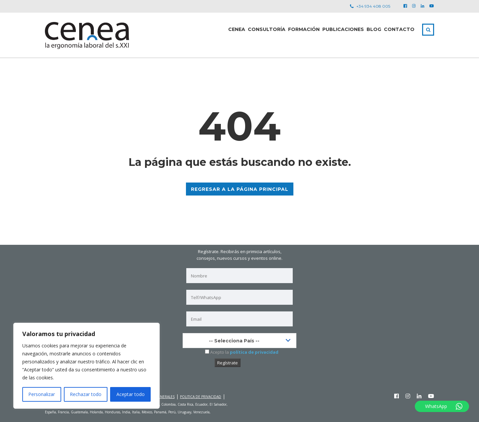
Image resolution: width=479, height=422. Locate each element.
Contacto (399, 29)
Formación (304, 29)
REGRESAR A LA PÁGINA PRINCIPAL (239, 189)
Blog (374, 29)
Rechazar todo (85, 394)
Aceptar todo (130, 394)
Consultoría (266, 29)
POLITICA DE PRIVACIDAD (200, 396)
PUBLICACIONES (343, 29)
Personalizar (41, 394)
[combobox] (239, 340)
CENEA (236, 29)
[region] (86, 366)
